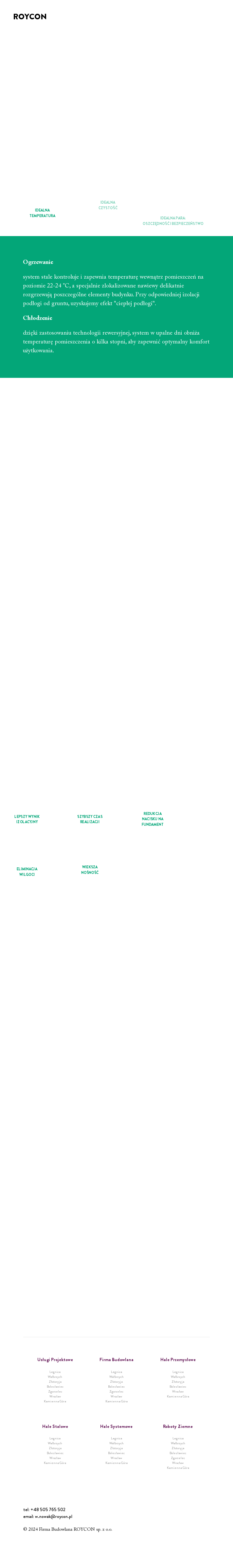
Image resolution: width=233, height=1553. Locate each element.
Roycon (30, 16)
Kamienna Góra (55, 1401)
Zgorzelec (55, 1391)
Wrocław (55, 1396)
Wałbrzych (55, 1376)
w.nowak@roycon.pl (53, 1516)
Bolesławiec (55, 1386)
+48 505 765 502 (47, 1509)
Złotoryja (55, 1381)
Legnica (55, 1371)
